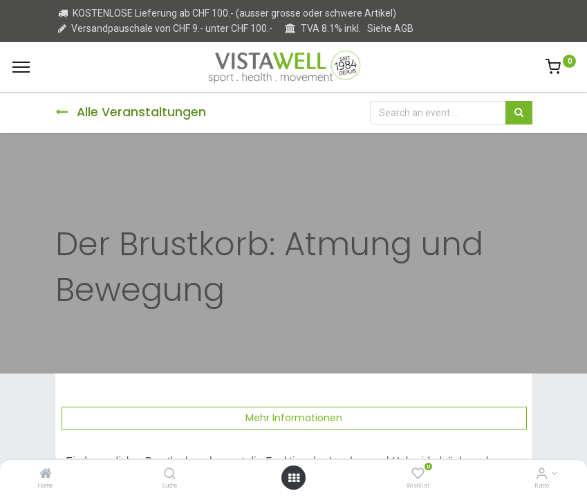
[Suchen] (518, 112)
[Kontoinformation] (541, 474)
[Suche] (169, 474)
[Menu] (21, 67)
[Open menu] (293, 478)
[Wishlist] (418, 474)
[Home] (45, 474)
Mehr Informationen (293, 418)
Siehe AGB (390, 28)
